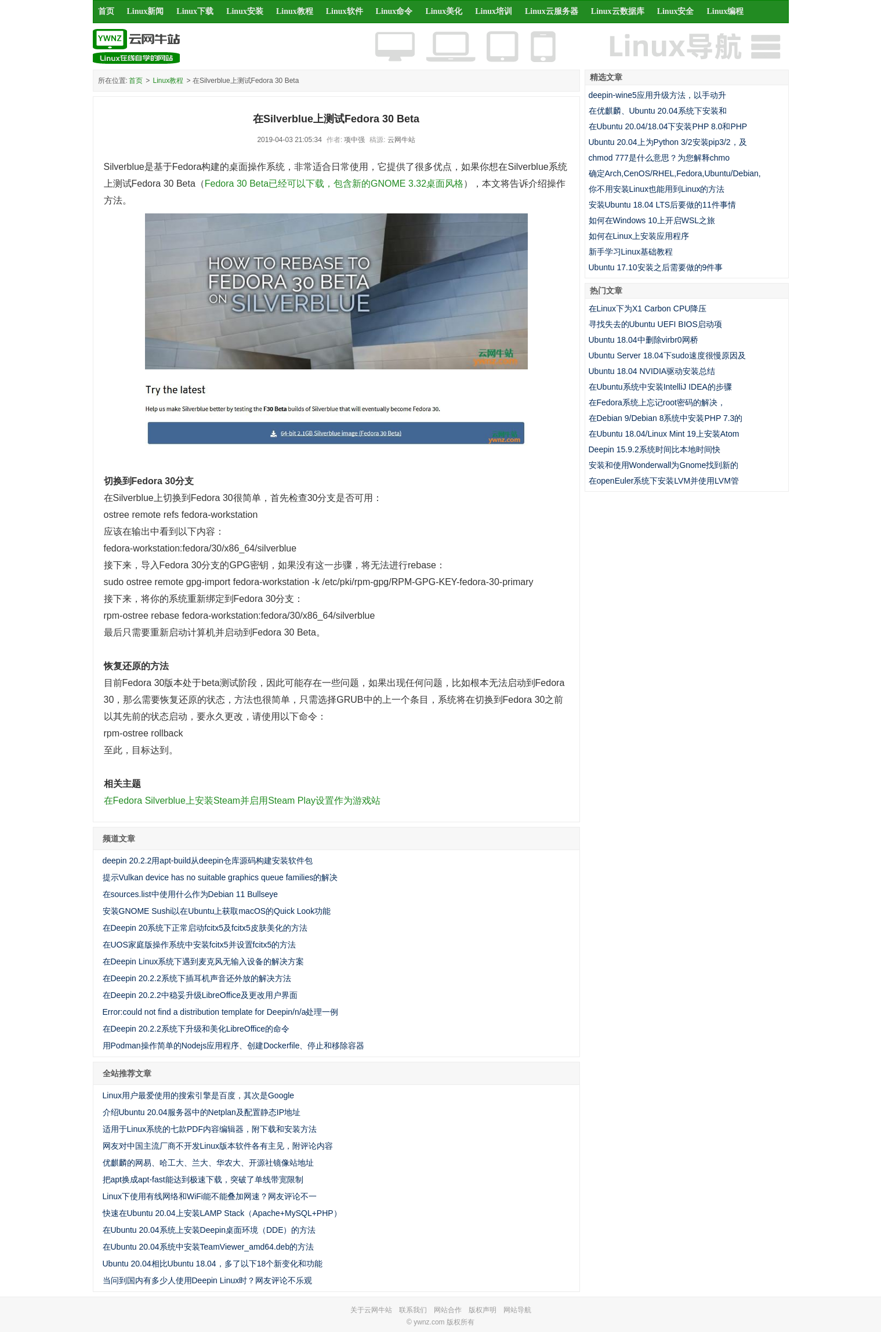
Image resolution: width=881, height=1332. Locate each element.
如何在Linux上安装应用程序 (639, 236)
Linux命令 (394, 11)
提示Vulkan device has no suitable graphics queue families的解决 (220, 877)
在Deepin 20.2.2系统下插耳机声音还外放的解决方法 (197, 978)
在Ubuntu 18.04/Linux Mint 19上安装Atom (664, 433)
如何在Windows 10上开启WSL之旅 (652, 220)
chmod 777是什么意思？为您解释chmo (659, 157)
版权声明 (482, 1310)
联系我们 (413, 1310)
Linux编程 (725, 11)
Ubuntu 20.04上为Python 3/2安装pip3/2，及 (668, 142)
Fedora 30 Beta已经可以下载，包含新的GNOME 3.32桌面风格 (334, 183)
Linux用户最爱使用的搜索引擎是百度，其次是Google (199, 1095)
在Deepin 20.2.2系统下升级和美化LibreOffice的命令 (196, 1028)
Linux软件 (344, 11)
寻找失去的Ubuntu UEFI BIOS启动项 (655, 324)
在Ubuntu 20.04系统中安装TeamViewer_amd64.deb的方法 (208, 1246)
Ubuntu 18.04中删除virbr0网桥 (643, 339)
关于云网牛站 (371, 1310)
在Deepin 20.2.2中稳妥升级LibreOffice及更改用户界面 (200, 995)
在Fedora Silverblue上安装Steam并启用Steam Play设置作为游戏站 (242, 800)
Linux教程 (294, 11)
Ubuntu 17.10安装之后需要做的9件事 (656, 267)
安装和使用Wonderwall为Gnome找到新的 (664, 465)
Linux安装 (244, 11)
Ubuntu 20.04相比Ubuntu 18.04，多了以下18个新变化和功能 (213, 1263)
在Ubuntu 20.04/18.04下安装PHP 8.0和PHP (668, 126)
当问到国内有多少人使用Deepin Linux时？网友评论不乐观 (208, 1280)
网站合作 (448, 1310)
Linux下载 (194, 11)
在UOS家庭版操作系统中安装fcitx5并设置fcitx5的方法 (199, 944)
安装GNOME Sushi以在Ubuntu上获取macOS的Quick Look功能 (217, 911)
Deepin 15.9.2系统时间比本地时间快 (654, 449)
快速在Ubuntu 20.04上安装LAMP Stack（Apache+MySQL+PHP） (222, 1213)
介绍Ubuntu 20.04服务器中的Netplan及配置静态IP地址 (202, 1112)
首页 (106, 11)
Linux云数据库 (617, 11)
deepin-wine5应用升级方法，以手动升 (657, 95)
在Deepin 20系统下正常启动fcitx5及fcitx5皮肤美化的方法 (205, 927)
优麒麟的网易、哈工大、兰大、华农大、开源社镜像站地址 (208, 1162)
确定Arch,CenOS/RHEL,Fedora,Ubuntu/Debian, (675, 173)
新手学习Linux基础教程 (631, 251)
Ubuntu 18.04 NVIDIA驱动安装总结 (652, 371)
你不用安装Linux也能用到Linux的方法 (657, 189)
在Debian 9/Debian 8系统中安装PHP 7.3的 (666, 418)
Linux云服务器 (551, 11)
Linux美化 (443, 11)
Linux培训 (493, 11)
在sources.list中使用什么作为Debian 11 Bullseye (190, 894)
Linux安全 (675, 11)
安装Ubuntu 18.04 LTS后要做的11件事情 (662, 204)
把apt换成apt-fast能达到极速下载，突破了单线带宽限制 (203, 1179)
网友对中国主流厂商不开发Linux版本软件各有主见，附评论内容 (218, 1145)
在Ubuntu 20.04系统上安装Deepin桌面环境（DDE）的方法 (209, 1230)
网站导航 (517, 1310)
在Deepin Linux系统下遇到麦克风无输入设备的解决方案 (203, 961)
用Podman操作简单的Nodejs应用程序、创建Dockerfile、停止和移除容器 (234, 1045)
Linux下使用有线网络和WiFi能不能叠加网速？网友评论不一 (210, 1196)
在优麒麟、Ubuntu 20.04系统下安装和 (658, 110)
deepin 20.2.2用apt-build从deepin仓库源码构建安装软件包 (208, 860)
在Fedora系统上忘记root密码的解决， (657, 402)
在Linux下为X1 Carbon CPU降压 (648, 308)
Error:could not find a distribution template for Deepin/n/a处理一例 (221, 1012)
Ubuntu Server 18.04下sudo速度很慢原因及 (667, 355)
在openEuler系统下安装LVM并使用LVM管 (664, 480)
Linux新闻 (145, 11)
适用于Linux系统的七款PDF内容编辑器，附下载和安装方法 (210, 1129)
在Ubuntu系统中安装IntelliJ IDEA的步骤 (660, 386)
